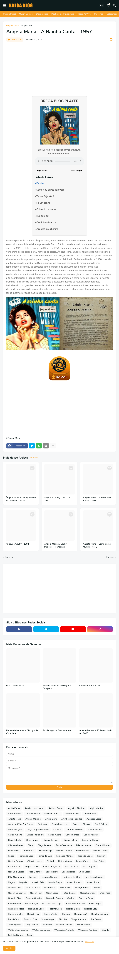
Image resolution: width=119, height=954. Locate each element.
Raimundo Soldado (75, 903)
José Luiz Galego (16, 871)
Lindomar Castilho (71, 877)
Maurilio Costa (32, 887)
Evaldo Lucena (100, 850)
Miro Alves (65, 887)
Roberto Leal (90, 908)
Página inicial (12, 26)
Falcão (11, 855)
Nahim (97, 887)
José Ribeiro (52, 871)
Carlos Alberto (15, 834)
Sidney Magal (47, 919)
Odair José (105, 892)
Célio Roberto (14, 840)
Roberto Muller (15, 914)
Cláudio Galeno (70, 840)
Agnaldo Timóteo (76, 808)
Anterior (9, 557)
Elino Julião (13, 850)
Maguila (23, 882)
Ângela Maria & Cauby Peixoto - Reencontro (55, 545)
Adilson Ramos (56, 808)
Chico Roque (32, 840)
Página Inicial (9, 13)
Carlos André (54, 834)
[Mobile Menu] (4, 5)
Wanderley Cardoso (87, 929)
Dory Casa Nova (64, 845)
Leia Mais (89, 941)
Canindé (57, 829)
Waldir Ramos (83, 924)
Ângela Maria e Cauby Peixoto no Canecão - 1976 (21, 499)
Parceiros (98, 13)
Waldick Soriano (64, 924)
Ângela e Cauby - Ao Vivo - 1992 (58, 499)
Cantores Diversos (75, 829)
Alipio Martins (96, 808)
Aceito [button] (9, 948)
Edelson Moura (83, 845)
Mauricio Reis (14, 887)
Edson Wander (102, 845)
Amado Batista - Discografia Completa (57, 687)
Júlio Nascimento (16, 877)
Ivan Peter (99, 861)
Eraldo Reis (29, 850)
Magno (11, 882)
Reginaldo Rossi (16, 908)
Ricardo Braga (73, 908)
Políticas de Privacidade (62, 13)
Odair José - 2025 (15, 685)
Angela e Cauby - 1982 (17, 544)
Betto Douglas (15, 829)
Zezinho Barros (15, 935)
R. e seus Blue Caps (52, 903)
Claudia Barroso (50, 840)
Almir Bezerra (14, 813)
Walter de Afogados (18, 929)
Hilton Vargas (65, 861)
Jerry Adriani (14, 866)
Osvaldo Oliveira (33, 898)
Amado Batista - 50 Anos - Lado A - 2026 (95, 732)
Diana (30, 845)
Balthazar (42, 824)
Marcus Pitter (93, 882)
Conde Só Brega (90, 840)
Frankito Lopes (85, 855)
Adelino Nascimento (34, 808)
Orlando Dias (14, 898)
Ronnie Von (13, 919)
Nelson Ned (36, 892)
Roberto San (33, 914)
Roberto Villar (51, 914)
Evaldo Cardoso (64, 850)
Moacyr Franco (82, 887)
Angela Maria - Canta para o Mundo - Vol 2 (97, 545)
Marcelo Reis (38, 882)
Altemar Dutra (33, 813)
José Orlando (35, 871)
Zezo (29, 935)
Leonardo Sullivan (49, 877)
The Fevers (96, 919)
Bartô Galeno (101, 824)
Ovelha (70, 898)
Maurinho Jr (49, 887)
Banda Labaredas (60, 824)
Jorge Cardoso (32, 866)
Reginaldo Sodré (36, 908)
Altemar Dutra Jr (52, 813)
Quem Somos (26, 13)
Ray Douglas (95, 903)
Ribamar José (55, 908)
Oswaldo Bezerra (54, 898)
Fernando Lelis (26, 855)
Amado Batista (72, 813)
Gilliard (50, 861)
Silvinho (63, 919)
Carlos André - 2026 (89, 685)
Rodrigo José (80, 914)
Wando (105, 929)
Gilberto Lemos (34, 861)
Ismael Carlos (82, 861)
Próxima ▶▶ (76, 170)
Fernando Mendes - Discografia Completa (22, 732)
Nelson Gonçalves (17, 892)
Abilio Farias (14, 808)
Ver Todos (33, 457)
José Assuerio (71, 866)
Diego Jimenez (45, 845)
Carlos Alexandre (35, 834)
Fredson (101, 855)
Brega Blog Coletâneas (38, 829)
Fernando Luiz (45, 855)
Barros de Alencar (81, 824)
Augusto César (94, 818)
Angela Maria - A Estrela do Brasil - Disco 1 (97, 499)
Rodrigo (66, 914)
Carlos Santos (72, 834)
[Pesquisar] (115, 5)
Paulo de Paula (86, 898)
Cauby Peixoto (91, 834)
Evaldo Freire (82, 850)
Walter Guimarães (41, 929)
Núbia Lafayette (87, 892)
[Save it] (111, 39)
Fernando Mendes (65, 855)
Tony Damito (32, 924)
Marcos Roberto (74, 882)
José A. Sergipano (51, 866)
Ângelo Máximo (33, 818)
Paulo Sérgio (31, 903)
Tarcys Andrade (78, 919)
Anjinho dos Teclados (71, 818)
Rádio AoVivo (84, 13)
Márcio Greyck (55, 882)
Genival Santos (15, 861)
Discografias (42, 13)
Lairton (32, 877)
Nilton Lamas (69, 892)
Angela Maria (27, 26)
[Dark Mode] (101, 5)
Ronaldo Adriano (99, 914)
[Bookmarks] (108, 5)
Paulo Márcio (14, 903)
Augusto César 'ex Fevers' (20, 824)
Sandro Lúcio (30, 919)
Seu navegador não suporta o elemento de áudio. (59, 161)
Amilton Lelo (90, 813)
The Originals (14, 924)
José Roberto (68, 871)
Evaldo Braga (45, 850)
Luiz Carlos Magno (94, 877)
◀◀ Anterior (42, 170)
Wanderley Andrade (64, 929)
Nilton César (52, 892)
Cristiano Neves (15, 845)
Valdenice (47, 924)
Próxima (110, 557)
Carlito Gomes (95, 829)
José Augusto (89, 866)
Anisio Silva (51, 818)
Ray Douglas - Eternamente (57, 730)
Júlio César (84, 871)
